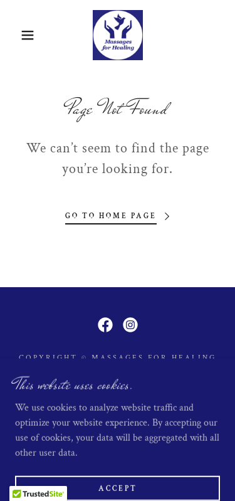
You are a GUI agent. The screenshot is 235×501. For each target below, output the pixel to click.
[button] (18, 35)
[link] (118, 35)
